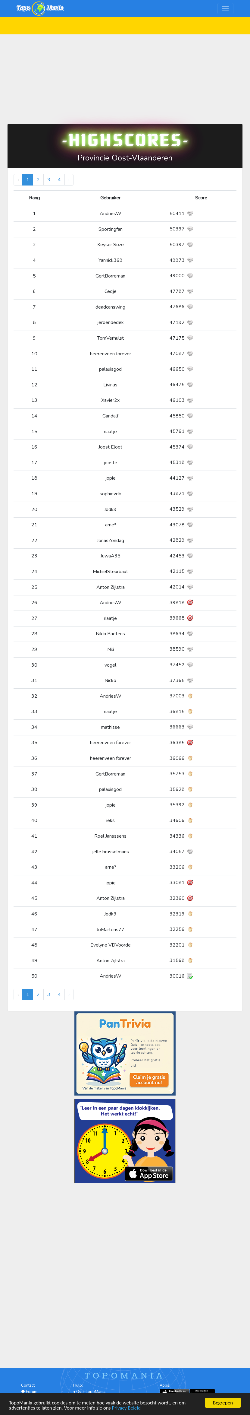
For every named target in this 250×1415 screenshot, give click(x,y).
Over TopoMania (90, 1391)
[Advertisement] (125, 76)
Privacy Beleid (126, 1408)
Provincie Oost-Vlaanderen (125, 158)
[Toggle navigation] (225, 8)
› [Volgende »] (69, 179)
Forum (29, 1391)
